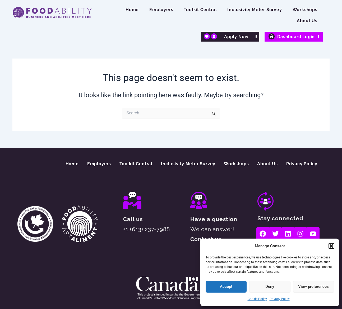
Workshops (305, 9)
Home (132, 9)
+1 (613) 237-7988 (146, 229)
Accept (226, 286)
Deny (269, 286)
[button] (331, 246)
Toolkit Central (200, 9)
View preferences (313, 286)
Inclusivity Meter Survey (254, 9)
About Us (307, 20)
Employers (161, 9)
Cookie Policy (257, 299)
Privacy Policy (280, 299)
